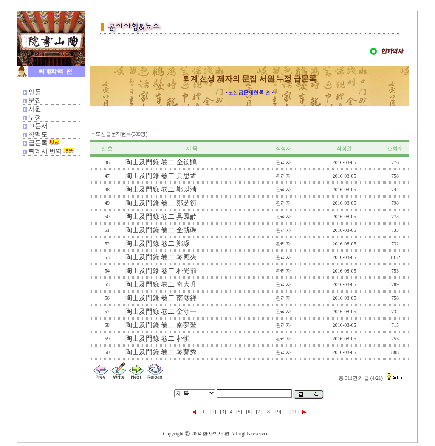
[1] (203, 412)
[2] (213, 412)
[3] (223, 412)
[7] (259, 412)
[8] (268, 412)
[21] (294, 412)
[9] (278, 412)
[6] (249, 412)
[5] (239, 412)
